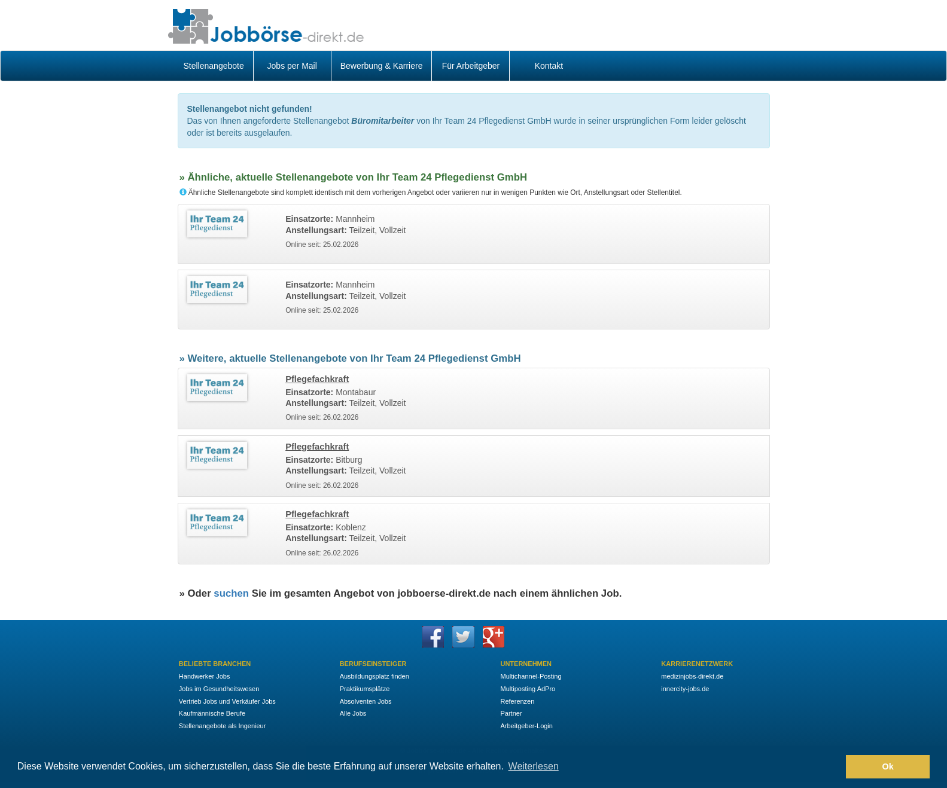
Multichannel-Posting (530, 676)
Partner (511, 713)
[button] (834, 767)
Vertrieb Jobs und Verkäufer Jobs (227, 701)
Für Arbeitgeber (471, 66)
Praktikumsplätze (365, 688)
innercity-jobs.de (685, 688)
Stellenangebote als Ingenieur (222, 725)
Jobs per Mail (292, 66)
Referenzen (517, 701)
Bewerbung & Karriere (381, 66)
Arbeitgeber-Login (526, 725)
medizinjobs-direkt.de (692, 676)
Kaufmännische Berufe (212, 713)
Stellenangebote (214, 66)
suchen (231, 593)
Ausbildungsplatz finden (374, 676)
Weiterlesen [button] (533, 766)
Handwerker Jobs (204, 676)
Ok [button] (888, 766)
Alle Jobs (353, 713)
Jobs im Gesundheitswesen (219, 688)
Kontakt (549, 66)
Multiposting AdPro (527, 688)
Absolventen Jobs (366, 701)
